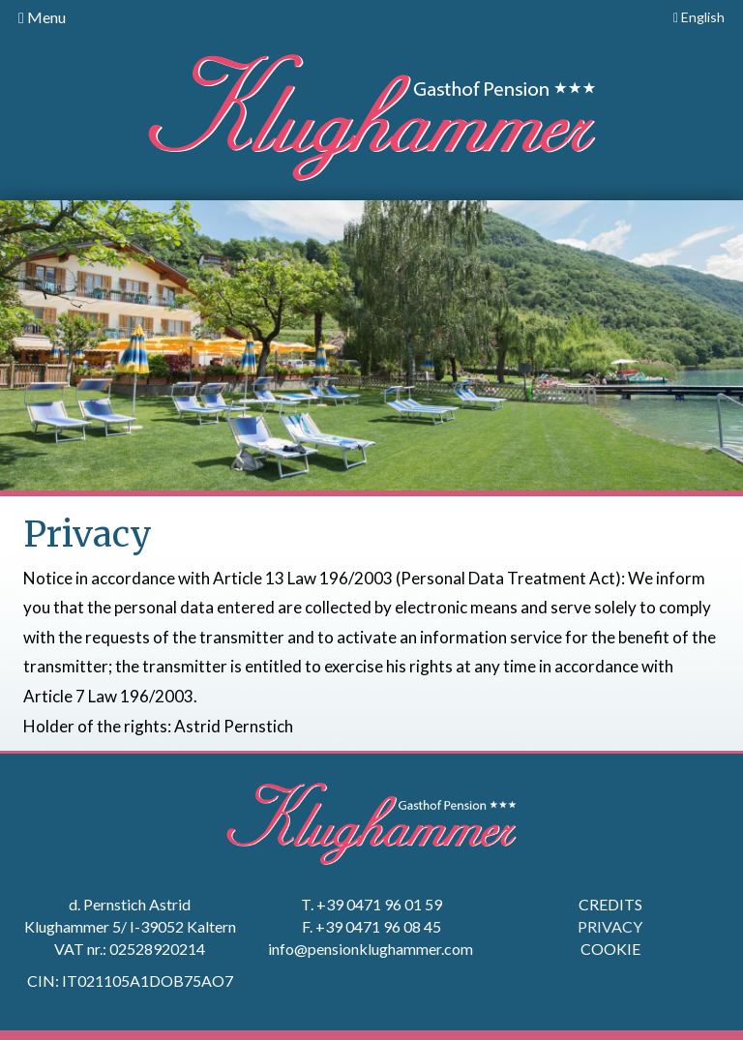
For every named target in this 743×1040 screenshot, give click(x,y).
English (699, 17)
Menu (42, 17)
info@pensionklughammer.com (372, 948)
